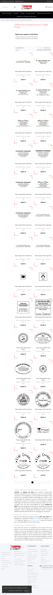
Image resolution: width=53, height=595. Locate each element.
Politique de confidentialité (15, 590)
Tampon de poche (18, 562)
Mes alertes (43, 563)
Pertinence (46, 48)
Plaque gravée (30, 13)
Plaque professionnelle (44, 13)
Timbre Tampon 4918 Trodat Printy (43, 255)
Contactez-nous (31, 562)
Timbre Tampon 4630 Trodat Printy (23, 409)
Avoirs (42, 557)
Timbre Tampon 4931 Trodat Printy (23, 225)
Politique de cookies (32, 555)
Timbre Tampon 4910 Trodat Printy (23, 71)
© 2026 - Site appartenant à (8, 593)
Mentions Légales (32, 557)
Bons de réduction (45, 561)
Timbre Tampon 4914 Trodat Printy (43, 440)
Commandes (44, 555)
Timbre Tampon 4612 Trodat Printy (23, 470)
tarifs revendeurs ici (29, 1)
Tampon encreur (7, 13)
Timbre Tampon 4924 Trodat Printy (43, 317)
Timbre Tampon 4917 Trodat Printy (23, 255)
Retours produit (44, 553)
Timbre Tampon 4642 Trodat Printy (43, 409)
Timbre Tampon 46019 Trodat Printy (43, 379)
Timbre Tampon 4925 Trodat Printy (43, 132)
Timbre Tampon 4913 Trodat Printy (43, 102)
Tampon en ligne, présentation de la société (32, 582)
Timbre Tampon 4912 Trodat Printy (23, 102)
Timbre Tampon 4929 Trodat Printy (43, 194)
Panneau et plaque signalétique (26, 16)
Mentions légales (32, 549)
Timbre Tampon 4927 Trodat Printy (43, 163)
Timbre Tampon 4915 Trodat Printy (23, 132)
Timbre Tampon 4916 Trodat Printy (43, 225)
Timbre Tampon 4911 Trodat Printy (43, 71)
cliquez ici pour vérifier (46, 569)
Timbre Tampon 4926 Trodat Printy (23, 163)
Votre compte (45, 546)
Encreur (16, 13)
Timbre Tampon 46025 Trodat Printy (23, 348)
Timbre (22, 13)
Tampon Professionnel (19, 564)
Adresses (43, 559)
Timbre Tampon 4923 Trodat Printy (23, 317)
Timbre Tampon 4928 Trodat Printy (23, 194)
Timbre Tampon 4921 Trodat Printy (23, 286)
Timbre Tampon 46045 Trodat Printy (23, 440)
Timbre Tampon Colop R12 (43, 470)
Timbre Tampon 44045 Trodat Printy (43, 348)
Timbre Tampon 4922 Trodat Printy (43, 286)
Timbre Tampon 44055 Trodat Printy (23, 379)
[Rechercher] (9, 7)
